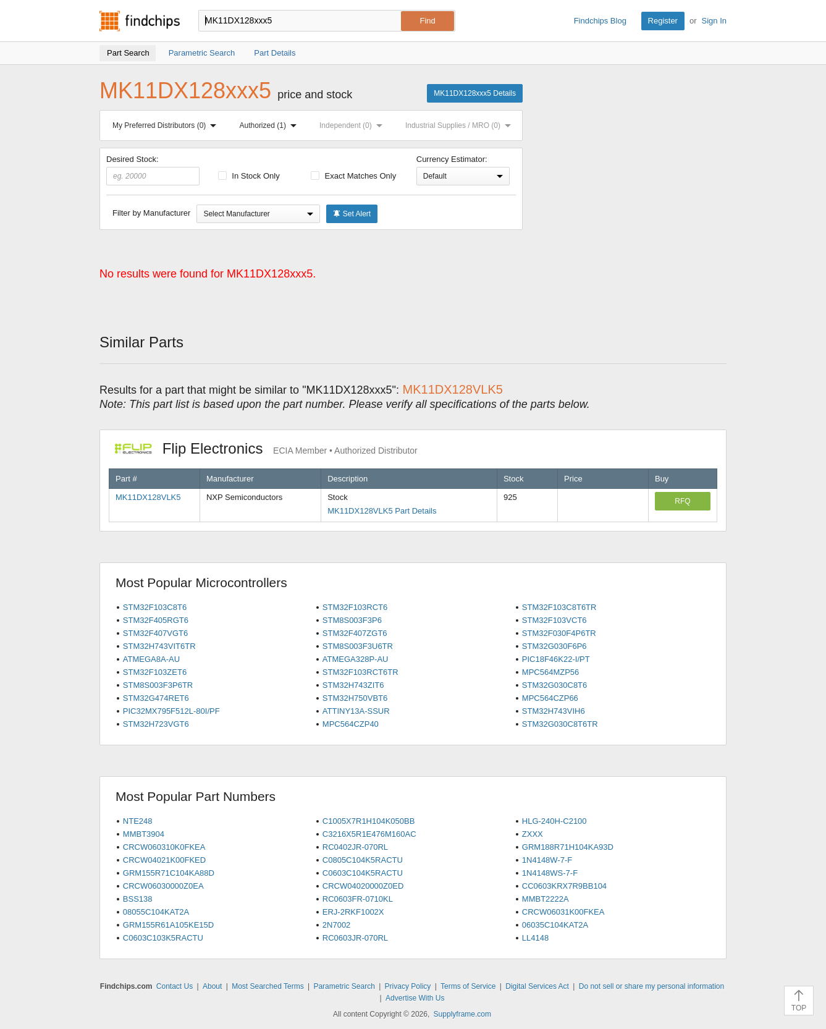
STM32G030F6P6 (554, 646)
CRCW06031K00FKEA (563, 912)
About (212, 986)
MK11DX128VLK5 (148, 497)
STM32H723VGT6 (156, 724)
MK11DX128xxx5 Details (475, 93)
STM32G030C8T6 (555, 685)
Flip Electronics (266, 448)
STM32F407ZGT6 (354, 633)
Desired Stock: (153, 170)
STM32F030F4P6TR (559, 633)
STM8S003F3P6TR (158, 685)
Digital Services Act (537, 986)
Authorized (270, 125)
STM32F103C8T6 (155, 607)
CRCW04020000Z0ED (363, 886)
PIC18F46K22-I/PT (556, 659)
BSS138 (138, 899)
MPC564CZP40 (350, 724)
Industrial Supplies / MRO (460, 125)
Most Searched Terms (268, 986)
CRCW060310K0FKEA (164, 847)
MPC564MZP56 (550, 672)
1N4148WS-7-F (550, 873)
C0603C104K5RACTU (362, 873)
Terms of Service (467, 986)
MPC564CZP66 (550, 698)
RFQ (682, 501)
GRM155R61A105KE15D (168, 924)
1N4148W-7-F (547, 860)
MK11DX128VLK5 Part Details (381, 510)
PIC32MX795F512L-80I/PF (171, 711)
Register (663, 20)
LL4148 (535, 937)
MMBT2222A (545, 899)
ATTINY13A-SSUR (356, 711)
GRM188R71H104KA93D (567, 847)
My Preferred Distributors (166, 125)
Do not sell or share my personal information (651, 986)
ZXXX (532, 834)
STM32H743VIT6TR (159, 646)
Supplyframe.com (462, 1014)
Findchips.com (139, 21)
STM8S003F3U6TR (357, 646)
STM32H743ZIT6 (353, 685)
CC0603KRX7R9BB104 (564, 886)
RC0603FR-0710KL (357, 899)
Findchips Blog (600, 20)
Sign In (714, 20)
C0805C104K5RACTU (362, 860)
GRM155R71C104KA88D (168, 873)
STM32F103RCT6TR (360, 672)
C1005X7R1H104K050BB (368, 821)
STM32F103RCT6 (354, 607)
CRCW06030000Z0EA (163, 886)
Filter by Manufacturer (151, 213)
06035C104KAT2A (555, 924)
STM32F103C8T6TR (559, 607)
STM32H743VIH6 (553, 711)
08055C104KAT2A (156, 912)
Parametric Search (343, 986)
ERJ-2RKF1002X (353, 912)
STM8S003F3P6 (352, 620)
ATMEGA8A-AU (151, 659)
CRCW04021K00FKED (164, 860)
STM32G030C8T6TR (560, 724)
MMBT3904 (143, 834)
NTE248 (138, 821)
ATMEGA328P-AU (355, 659)
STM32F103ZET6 (155, 672)
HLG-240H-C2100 (554, 821)
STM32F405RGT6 (155, 620)
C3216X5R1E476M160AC (369, 834)
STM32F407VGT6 (155, 633)
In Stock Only (249, 175)
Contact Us (174, 986)
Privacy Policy (408, 986)
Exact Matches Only (353, 175)
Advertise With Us (415, 998)
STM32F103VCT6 (554, 620)
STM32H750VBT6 (355, 698)
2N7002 (336, 924)
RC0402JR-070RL (355, 847)
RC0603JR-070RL (355, 937)
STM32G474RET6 (156, 698)
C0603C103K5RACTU (163, 937)
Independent (353, 125)
